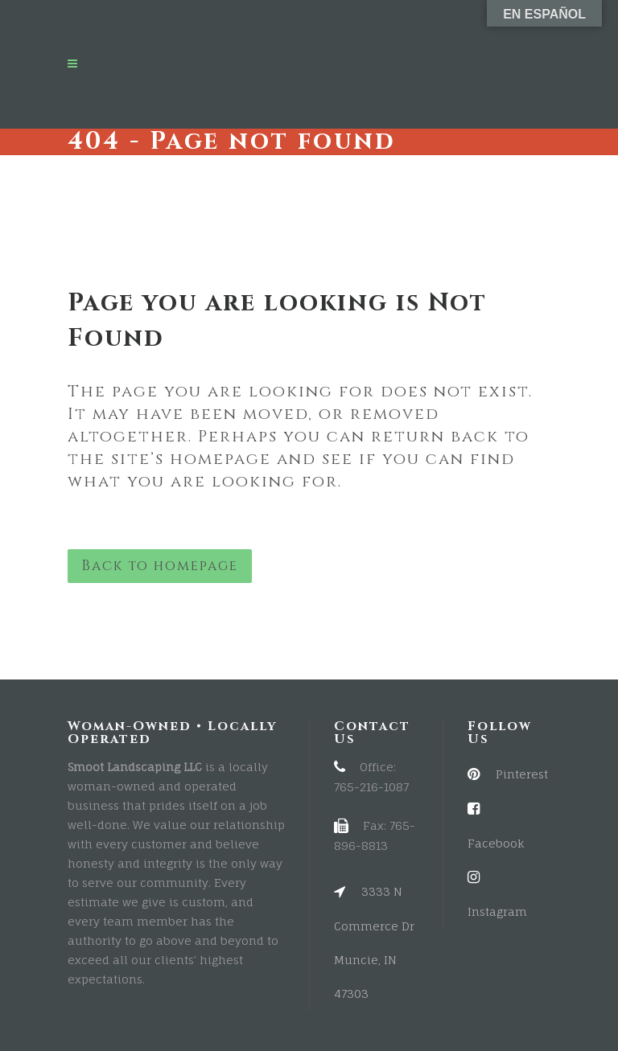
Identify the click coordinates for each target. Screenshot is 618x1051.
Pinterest (508, 774)
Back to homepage (159, 565)
